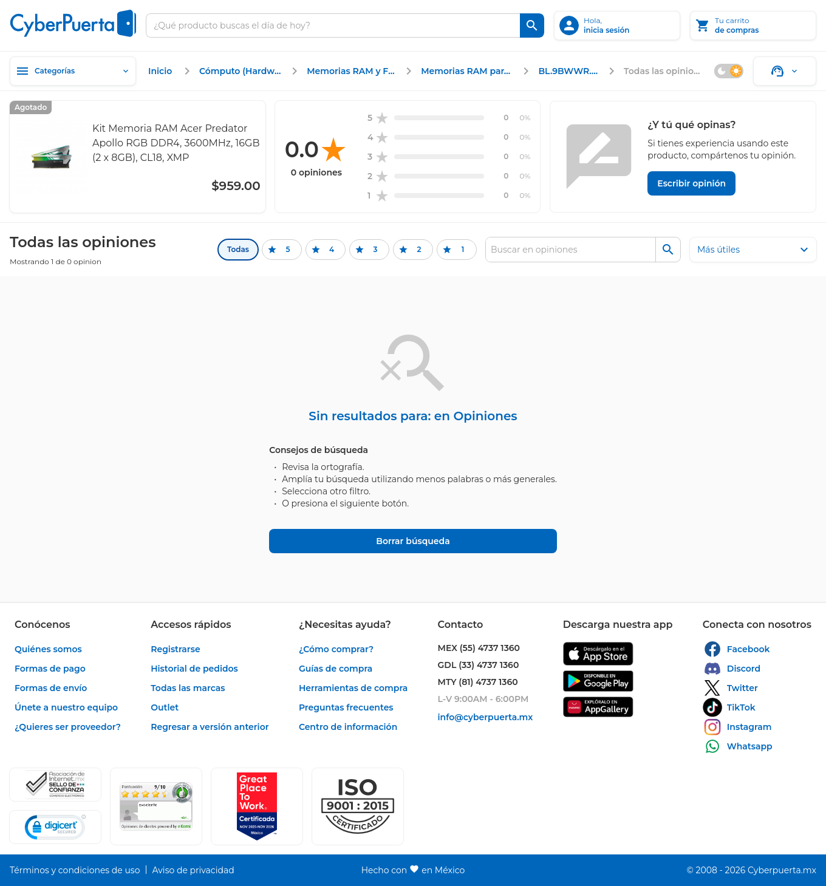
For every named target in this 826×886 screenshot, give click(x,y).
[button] (357, 806)
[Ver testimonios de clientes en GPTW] (256, 806)
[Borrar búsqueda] (413, 541)
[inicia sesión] (617, 25)
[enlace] (161, 71)
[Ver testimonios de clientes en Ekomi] (156, 806)
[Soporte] (784, 71)
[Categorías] (73, 71)
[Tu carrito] (753, 25)
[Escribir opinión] (691, 183)
